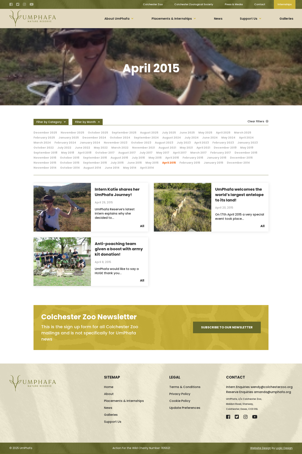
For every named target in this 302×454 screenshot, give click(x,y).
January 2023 (247, 143)
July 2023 (184, 143)
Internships (285, 4)
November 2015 (45, 163)
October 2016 (69, 158)
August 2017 (127, 153)
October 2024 (120, 137)
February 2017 (220, 153)
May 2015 (152, 163)
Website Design (260, 449)
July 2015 (117, 163)
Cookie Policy (179, 401)
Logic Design (284, 449)
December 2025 (45, 132)
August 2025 (149, 132)
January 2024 (90, 143)
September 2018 (45, 153)
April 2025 (223, 132)
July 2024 (192, 137)
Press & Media (233, 4)
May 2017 (162, 153)
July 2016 (138, 158)
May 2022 (101, 148)
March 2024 (42, 143)
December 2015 (241, 158)
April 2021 (203, 148)
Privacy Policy (179, 394)
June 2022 (82, 148)
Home (108, 387)
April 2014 (147, 168)
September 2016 (95, 158)
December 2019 (225, 148)
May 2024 (228, 137)
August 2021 (167, 148)
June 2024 (210, 137)
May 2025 (205, 132)
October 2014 (70, 168)
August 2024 (171, 137)
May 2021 (186, 148)
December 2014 (238, 163)
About (109, 394)
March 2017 (198, 153)
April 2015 (169, 163)
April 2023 (201, 143)
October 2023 (141, 143)
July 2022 (64, 148)
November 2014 (45, 168)
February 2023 (223, 143)
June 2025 (187, 132)
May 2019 (246, 148)
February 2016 (193, 158)
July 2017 (146, 153)
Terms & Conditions (184, 387)
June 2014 (112, 168)
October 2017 (105, 153)
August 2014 (92, 168)
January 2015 (213, 163)
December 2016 (246, 153)
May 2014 (129, 168)
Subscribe (227, 328)
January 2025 (69, 137)
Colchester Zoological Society (193, 4)
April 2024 (246, 137)
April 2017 (180, 153)
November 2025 (72, 132)
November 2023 (115, 143)
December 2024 (94, 137)
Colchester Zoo (153, 4)
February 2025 (44, 137)
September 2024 (146, 137)
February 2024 (65, 143)
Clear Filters (257, 121)
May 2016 (155, 158)
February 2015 (190, 163)
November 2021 (143, 148)
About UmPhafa (116, 18)
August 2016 (119, 158)
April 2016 (172, 158)
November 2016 (45, 158)
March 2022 (119, 148)
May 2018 (67, 153)
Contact (259, 4)
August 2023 (164, 143)
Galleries (286, 18)
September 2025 (124, 132)
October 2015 (69, 163)
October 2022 (44, 148)
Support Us (248, 18)
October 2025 (98, 132)
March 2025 (242, 132)
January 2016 (216, 158)
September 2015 (95, 163)
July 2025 (169, 132)
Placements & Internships (172, 18)
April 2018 (84, 153)
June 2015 (134, 163)
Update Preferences (184, 408)
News (218, 18)
